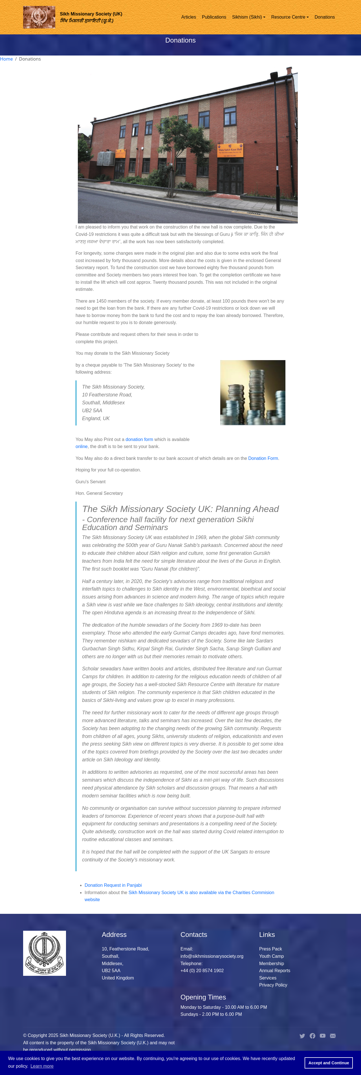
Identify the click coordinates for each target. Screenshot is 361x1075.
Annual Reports (274, 970)
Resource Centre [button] (288, 17)
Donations (325, 17)
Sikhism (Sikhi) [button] (247, 17)
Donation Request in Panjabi (113, 885)
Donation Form (263, 458)
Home (6, 59)
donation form (140, 439)
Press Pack (270, 949)
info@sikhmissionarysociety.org (211, 956)
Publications (214, 17)
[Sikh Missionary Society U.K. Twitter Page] (302, 1035)
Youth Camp (271, 956)
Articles (188, 17)
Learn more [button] (42, 1066)
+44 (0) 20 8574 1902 (202, 970)
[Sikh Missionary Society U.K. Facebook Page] (312, 1035)
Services (267, 978)
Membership (271, 963)
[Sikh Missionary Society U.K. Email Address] (333, 1035)
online (82, 446)
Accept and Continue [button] (329, 1063)
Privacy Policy (273, 985)
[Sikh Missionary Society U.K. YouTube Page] (322, 1035)
